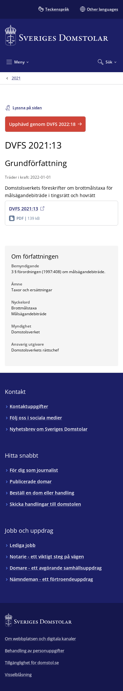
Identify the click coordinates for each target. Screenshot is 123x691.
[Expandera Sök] (107, 62)
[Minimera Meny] (17, 62)
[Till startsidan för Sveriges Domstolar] (56, 35)
